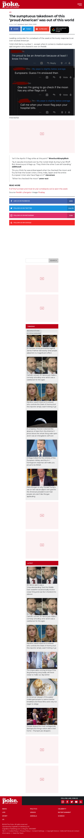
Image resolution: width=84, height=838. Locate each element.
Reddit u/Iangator (24, 192)
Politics (33, 809)
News (4, 809)
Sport (4, 816)
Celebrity (62, 809)
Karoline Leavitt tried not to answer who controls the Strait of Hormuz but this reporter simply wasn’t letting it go (41, 404)
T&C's (4, 831)
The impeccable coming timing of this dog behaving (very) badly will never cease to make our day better (41, 672)
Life (10, 12)
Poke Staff (13, 24)
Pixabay (41, 192)
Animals (33, 816)
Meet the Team (18, 833)
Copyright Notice (52, 831)
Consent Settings (38, 831)
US (3, 819)
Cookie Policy (13, 831)
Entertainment (64, 812)
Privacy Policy (25, 831)
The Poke (13, 4)
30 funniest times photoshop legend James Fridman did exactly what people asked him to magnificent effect (42, 350)
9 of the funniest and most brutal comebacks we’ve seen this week (38, 189)
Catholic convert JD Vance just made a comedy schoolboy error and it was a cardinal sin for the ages (41, 377)
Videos (33, 812)
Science (61, 816)
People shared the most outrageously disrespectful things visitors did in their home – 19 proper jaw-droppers (41, 728)
